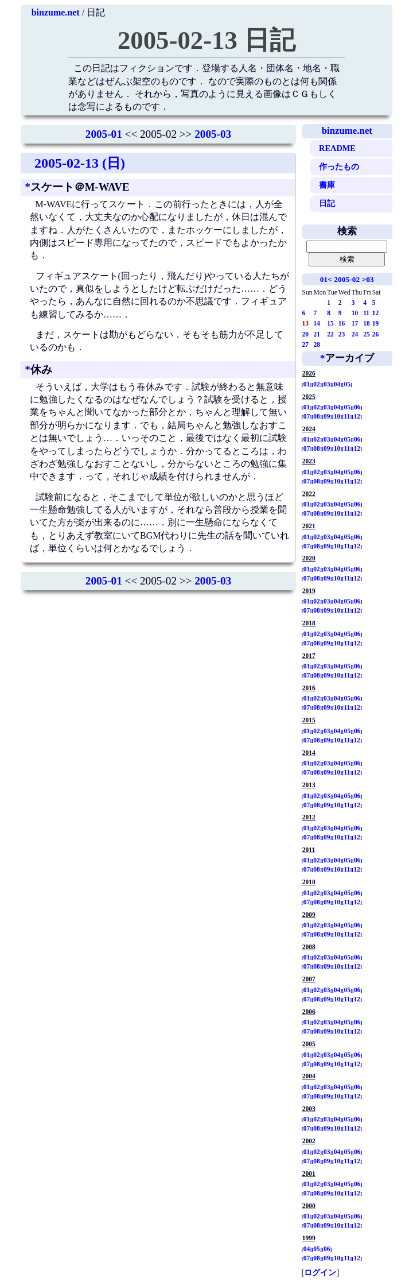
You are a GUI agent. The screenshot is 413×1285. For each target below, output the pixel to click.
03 (369, 279)
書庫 (327, 184)
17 (355, 323)
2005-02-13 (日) (79, 163)
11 (366, 312)
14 (317, 323)
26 (375, 334)
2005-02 (347, 279)
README (337, 148)
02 (316, 384)
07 (306, 416)
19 (375, 323)
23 (341, 334)
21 (317, 334)
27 (305, 344)
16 (341, 323)
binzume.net (56, 12)
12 (375, 312)
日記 (327, 203)
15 (330, 323)
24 (355, 334)
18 (366, 323)
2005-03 (212, 134)
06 (357, 407)
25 (366, 334)
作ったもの (339, 166)
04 (337, 384)
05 (347, 384)
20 (305, 334)
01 (324, 279)
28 (317, 344)
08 (316, 416)
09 (327, 416)
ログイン (320, 1272)
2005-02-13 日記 (206, 40)
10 (355, 312)
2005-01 (103, 134)
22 (330, 334)
